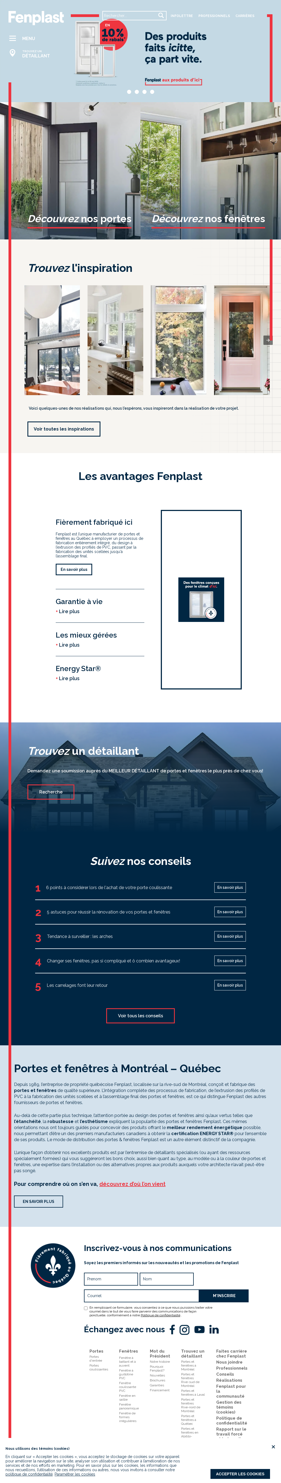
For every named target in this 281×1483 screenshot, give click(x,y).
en (107, 25)
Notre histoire (160, 1362)
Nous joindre (229, 1362)
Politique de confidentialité (160, 1315)
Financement (160, 1390)
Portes (96, 1351)
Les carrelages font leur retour (77, 985)
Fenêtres (128, 1351)
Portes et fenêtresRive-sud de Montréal (190, 1380)
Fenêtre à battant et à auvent (127, 1361)
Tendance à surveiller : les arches (80, 936)
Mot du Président (160, 1354)
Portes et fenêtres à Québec (188, 1420)
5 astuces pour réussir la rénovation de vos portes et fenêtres (108, 912)
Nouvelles (157, 1375)
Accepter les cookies (240, 1474)
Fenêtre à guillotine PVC (126, 1374)
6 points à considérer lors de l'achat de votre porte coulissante (109, 887)
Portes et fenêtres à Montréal (188, 1365)
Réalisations (229, 1380)
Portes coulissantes (98, 1367)
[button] (32, 38)
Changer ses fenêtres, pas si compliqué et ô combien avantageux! (113, 960)
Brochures (157, 1380)
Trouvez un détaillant (192, 1354)
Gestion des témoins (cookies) (228, 1407)
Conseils (225, 1374)
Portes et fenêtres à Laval (193, 1393)
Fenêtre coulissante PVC (127, 1387)
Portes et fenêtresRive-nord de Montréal (190, 1405)
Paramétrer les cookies (75, 1474)
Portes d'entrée (95, 1358)
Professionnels (232, 1368)
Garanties (157, 1385)
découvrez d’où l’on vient (132, 1184)
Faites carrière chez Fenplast (231, 1354)
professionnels (214, 16)
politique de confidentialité (29, 1474)
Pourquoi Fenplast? (157, 1368)
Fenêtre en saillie (127, 1397)
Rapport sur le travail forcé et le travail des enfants (231, 1436)
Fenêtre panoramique (129, 1406)
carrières (244, 16)
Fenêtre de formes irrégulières (127, 1417)
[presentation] (268, 340)
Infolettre (182, 16)
